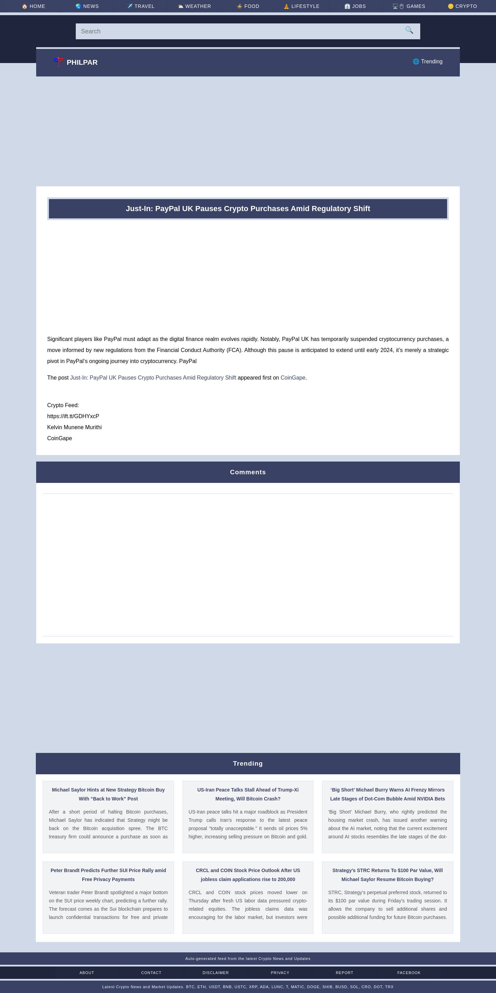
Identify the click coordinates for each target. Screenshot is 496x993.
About (120, 973)
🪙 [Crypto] (453, 6)
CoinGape (293, 378)
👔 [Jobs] (350, 6)
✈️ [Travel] (145, 6)
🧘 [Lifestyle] (299, 6)
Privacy (273, 973)
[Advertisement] (248, 131)
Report (324, 973)
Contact (171, 973)
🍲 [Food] (247, 6)
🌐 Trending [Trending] (428, 61)
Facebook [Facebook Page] (376, 973)
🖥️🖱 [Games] (401, 6)
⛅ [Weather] (197, 6)
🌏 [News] (94, 6)
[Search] (248, 31)
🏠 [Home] (43, 6)
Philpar (75, 62)
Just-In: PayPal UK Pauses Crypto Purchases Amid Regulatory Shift (153, 378)
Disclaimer (222, 973)
